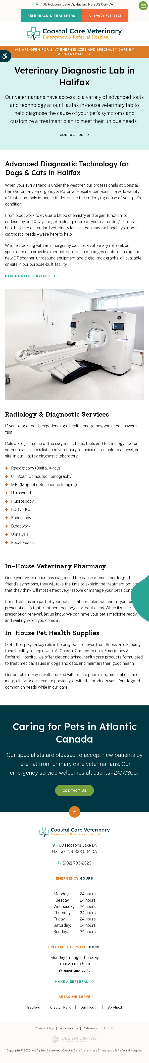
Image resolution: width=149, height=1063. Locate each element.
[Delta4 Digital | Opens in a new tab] (74, 1039)
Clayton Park (60, 1007)
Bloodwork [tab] (20, 526)
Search (108, 1028)
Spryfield (115, 1007)
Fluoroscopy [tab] (22, 501)
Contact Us (72, 135)
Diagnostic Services (27, 276)
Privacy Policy (44, 1028)
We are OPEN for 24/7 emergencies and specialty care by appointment (74, 51)
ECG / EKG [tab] (20, 509)
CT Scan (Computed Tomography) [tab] (41, 476)
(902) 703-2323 (109, 16)
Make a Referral (71, 981)
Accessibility (69, 1028)
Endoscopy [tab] (21, 517)
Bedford (33, 1007)
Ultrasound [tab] (21, 493)
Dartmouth (89, 1007)
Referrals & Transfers (50, 16)
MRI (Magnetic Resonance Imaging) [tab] (44, 484)
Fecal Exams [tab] (23, 542)
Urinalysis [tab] (19, 534)
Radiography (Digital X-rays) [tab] (36, 468)
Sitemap (90, 1028)
